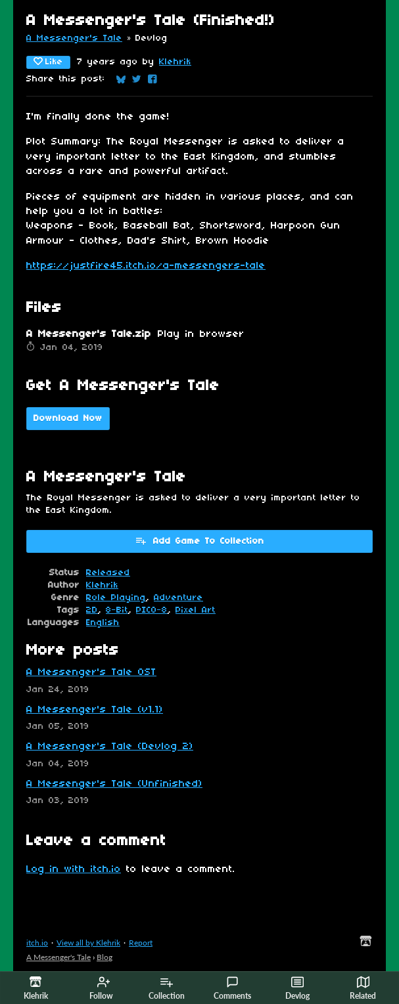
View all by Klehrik (88, 943)
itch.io (37, 943)
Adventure (178, 598)
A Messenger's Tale (74, 38)
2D (92, 610)
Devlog (297, 988)
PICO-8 (152, 610)
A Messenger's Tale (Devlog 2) (109, 746)
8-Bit (117, 610)
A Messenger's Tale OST (91, 672)
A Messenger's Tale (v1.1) (94, 710)
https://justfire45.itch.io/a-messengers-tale (146, 266)
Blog (104, 957)
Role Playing (116, 598)
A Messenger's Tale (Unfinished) (114, 784)
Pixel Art (196, 610)
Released (108, 573)
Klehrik (175, 62)
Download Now (68, 419)
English (103, 623)
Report (141, 943)
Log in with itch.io (73, 869)
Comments (232, 988)
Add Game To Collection (199, 540)
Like (48, 61)
